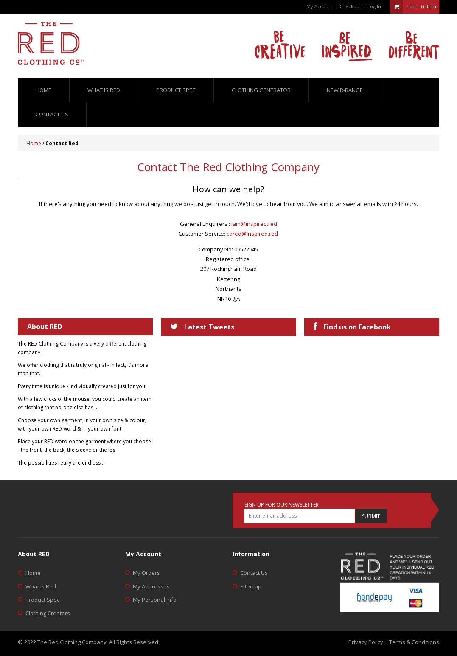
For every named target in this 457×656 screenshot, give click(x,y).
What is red (103, 90)
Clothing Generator (261, 90)
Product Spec (176, 90)
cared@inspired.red (252, 233)
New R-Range (345, 90)
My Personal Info (155, 599)
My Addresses (151, 586)
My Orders (146, 573)
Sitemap (250, 586)
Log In (374, 6)
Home (43, 90)
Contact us (52, 114)
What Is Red (40, 586)
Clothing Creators (47, 613)
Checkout (350, 6)
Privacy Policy (365, 642)
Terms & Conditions (414, 642)
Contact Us (254, 573)
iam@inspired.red (254, 224)
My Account (319, 6)
